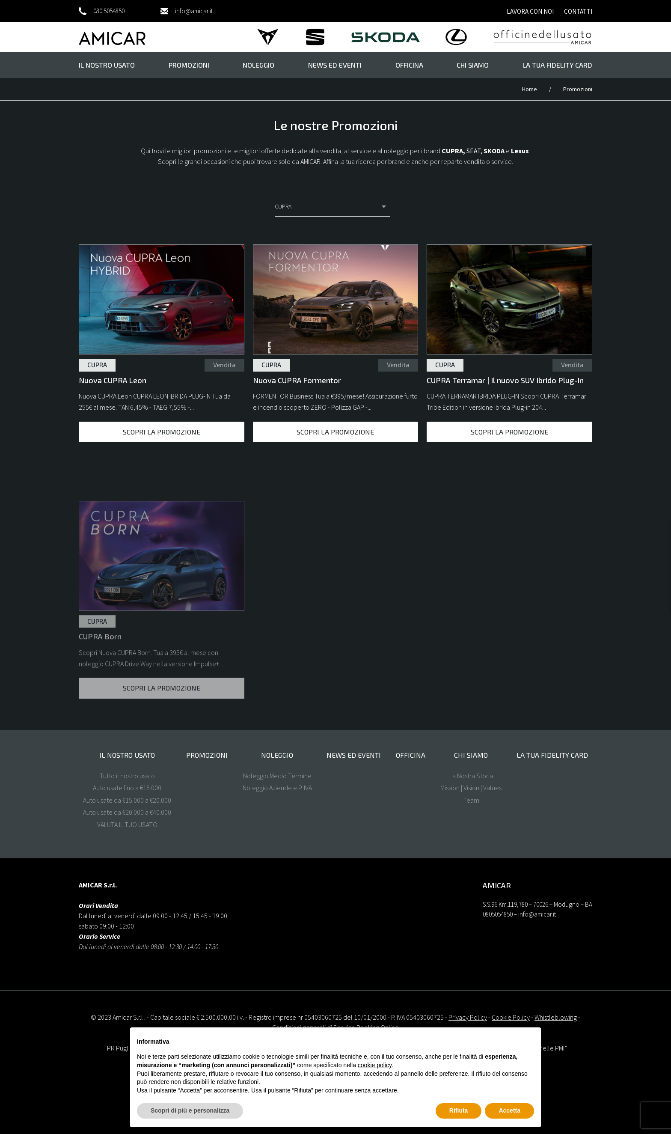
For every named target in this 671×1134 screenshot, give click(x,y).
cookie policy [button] (375, 1065)
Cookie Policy (511, 1017)
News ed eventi (335, 65)
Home (530, 89)
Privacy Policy (467, 1017)
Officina (409, 65)
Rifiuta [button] (458, 1110)
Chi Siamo (473, 65)
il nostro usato (107, 65)
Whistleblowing (555, 1017)
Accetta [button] (509, 1110)
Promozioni (189, 65)
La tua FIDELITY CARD (557, 65)
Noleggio (258, 65)
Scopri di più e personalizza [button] (190, 1110)
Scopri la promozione (161, 432)
